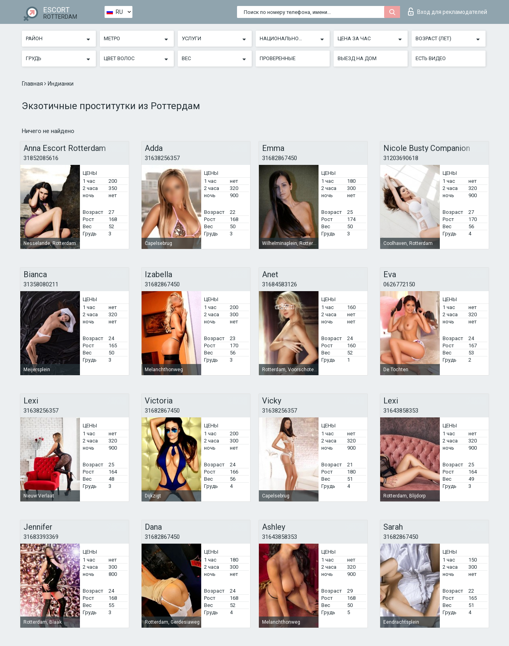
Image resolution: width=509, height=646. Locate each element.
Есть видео (431, 58)
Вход (447, 11)
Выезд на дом (357, 58)
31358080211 (40, 284)
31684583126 (279, 284)
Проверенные (277, 58)
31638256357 (162, 158)
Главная (33, 83)
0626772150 (399, 284)
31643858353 (400, 410)
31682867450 (279, 158)
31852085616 (40, 158)
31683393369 (40, 536)
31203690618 (400, 158)
